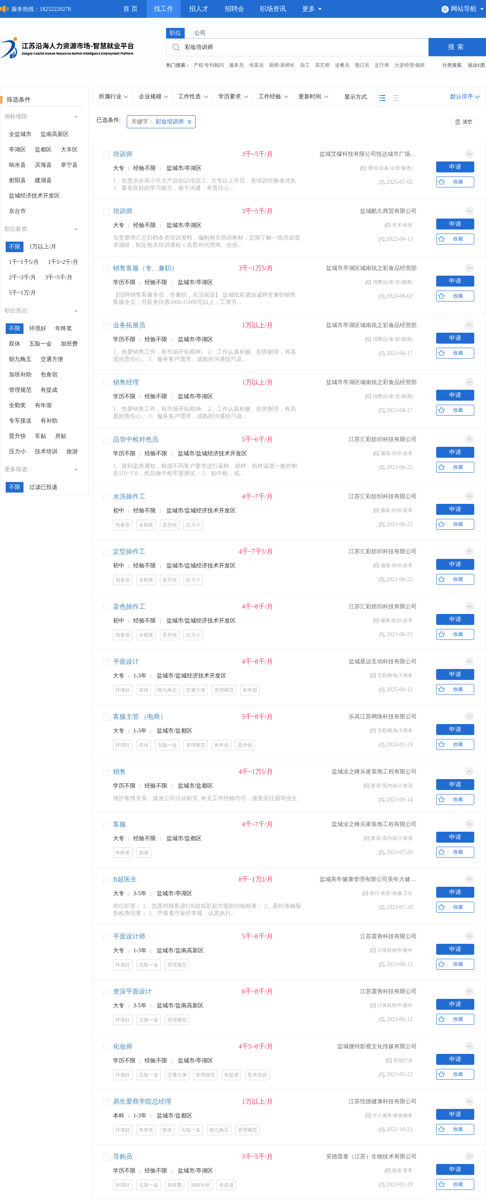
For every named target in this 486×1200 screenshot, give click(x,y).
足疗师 (382, 65)
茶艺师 (322, 65)
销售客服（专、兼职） (145, 268)
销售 (119, 771)
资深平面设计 (132, 991)
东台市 (17, 211)
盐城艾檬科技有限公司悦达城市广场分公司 (368, 154)
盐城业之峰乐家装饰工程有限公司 (374, 772)
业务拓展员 (129, 325)
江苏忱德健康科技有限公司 (383, 1101)
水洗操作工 (129, 496)
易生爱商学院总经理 (142, 1101)
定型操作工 (129, 551)
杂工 (305, 65)
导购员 (122, 1156)
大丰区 (69, 150)
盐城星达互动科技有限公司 (383, 661)
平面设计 (126, 661)
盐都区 (43, 150)
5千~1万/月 (22, 293)
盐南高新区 (54, 134)
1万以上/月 (42, 247)
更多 (312, 8)
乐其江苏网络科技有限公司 (383, 717)
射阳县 (17, 180)
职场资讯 (273, 8)
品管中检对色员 (135, 439)
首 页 (130, 8)
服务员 (236, 65)
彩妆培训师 (157, 122)
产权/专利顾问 (209, 65)
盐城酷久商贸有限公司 (388, 211)
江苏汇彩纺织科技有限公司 (383, 439)
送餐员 (342, 65)
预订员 (362, 65)
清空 (467, 122)
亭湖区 (17, 150)
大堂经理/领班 (409, 65)
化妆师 (122, 1046)
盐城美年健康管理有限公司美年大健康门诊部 (368, 879)
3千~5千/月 (58, 277)
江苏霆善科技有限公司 (388, 936)
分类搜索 (452, 65)
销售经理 (126, 382)
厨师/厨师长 (281, 65)
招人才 (199, 8)
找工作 (163, 8)
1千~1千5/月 (24, 262)
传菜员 (256, 65)
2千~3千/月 (22, 277)
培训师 (122, 154)
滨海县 (43, 165)
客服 (119, 824)
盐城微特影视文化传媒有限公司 (377, 1046)
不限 (14, 247)
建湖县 (43, 180)
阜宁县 (69, 165)
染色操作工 (129, 606)
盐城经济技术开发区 (34, 196)
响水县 (17, 165)
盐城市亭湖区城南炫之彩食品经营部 (371, 268)
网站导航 (462, 8)
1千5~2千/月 (63, 262)
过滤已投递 (43, 487)
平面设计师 (129, 936)
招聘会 (234, 8)
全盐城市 (20, 134)
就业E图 (476, 65)
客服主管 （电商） (139, 716)
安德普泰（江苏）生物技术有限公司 (371, 1156)
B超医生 (125, 879)
